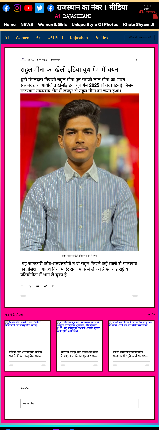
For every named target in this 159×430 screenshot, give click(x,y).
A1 (6, 37)
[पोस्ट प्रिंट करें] (53, 285)
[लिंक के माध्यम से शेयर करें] (45, 285)
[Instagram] (17, 8)
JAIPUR (55, 37)
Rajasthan (79, 37)
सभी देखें (151, 314)
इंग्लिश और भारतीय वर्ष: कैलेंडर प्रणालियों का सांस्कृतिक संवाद (25, 354)
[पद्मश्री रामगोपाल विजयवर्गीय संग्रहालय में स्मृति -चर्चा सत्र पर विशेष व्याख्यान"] (131, 333)
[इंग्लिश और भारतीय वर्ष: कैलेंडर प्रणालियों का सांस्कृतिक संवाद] (27, 333)
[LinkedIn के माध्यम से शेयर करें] (37, 285)
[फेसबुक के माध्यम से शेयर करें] (21, 285)
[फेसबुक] (6, 8)
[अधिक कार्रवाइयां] (137, 60)
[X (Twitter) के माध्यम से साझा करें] (29, 285)
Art (39, 37)
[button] (155, 15)
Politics (101, 37)
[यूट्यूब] (28, 8)
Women (22, 37)
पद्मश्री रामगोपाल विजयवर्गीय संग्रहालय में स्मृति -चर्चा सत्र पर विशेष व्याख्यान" (129, 354)
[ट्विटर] (39, 8)
